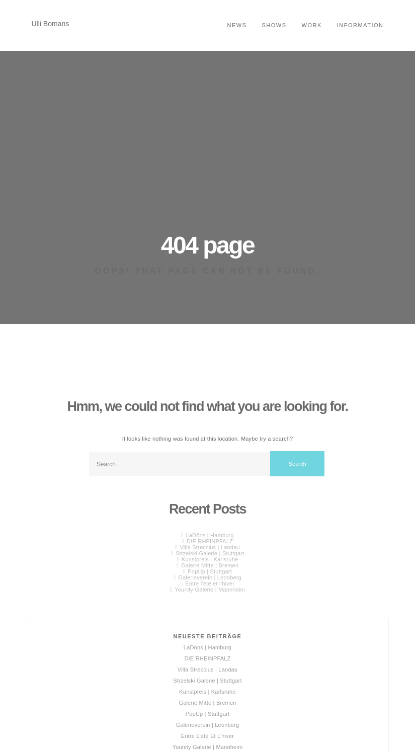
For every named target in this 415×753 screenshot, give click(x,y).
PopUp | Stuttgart (210, 571)
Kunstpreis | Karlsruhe (210, 559)
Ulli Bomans (50, 24)
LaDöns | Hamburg (209, 535)
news (237, 25)
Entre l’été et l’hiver (209, 583)
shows (274, 25)
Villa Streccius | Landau (209, 547)
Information (360, 25)
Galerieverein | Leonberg (209, 577)
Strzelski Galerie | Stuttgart (210, 553)
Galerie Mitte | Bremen (209, 565)
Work (312, 25)
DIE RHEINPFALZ (210, 541)
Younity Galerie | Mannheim (210, 590)
